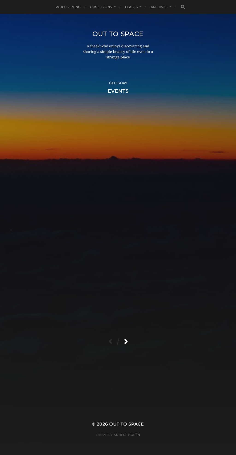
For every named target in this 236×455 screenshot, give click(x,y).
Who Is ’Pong (68, 7)
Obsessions (101, 7)
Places (131, 7)
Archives (159, 7)
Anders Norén (127, 435)
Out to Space (118, 34)
